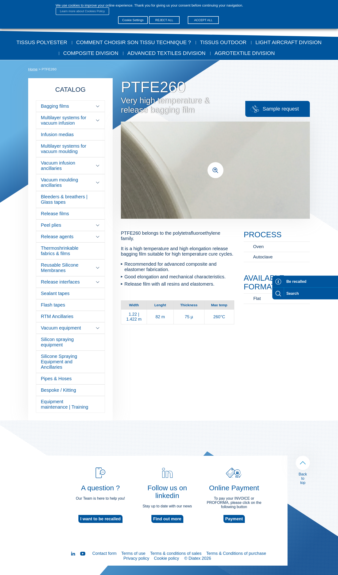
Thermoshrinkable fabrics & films (59, 250)
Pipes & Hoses (56, 378)
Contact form (104, 553)
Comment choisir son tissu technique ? (133, 42)
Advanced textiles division (166, 53)
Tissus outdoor (223, 42)
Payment (234, 519)
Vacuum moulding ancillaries (70, 182)
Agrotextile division (245, 53)
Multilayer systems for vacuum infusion (70, 120)
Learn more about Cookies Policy (82, 11)
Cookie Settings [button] (133, 20)
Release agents (70, 236)
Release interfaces (70, 281)
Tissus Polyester (41, 42)
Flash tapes (53, 304)
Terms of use (133, 553)
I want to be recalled (100, 519)
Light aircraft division (288, 42)
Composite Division (90, 53)
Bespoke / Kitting (58, 390)
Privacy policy (136, 558)
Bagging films (70, 106)
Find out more (167, 519)
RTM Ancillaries (57, 316)
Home (33, 69)
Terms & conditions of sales (175, 553)
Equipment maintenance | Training (64, 404)
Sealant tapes (55, 293)
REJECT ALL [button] (164, 20)
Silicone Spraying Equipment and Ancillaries (59, 362)
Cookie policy (166, 558)
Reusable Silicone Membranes (70, 267)
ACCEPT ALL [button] (203, 20)
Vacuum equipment (70, 327)
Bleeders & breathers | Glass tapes (64, 199)
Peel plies (70, 225)
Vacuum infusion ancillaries (70, 165)
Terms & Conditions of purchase (236, 553)
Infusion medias (57, 134)
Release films (55, 213)
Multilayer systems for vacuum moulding (63, 148)
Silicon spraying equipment (57, 342)
